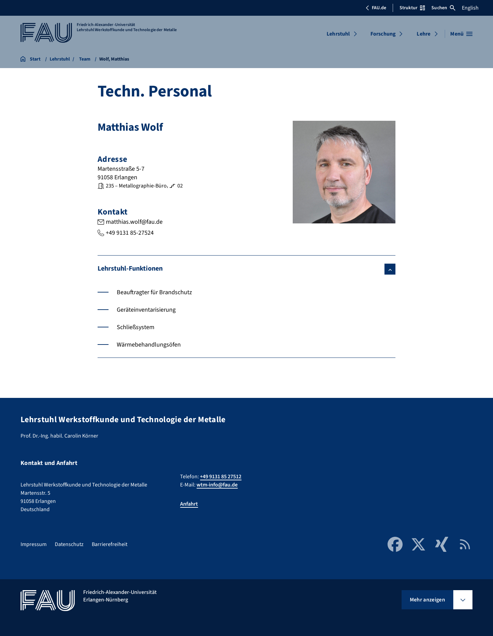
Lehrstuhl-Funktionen (130, 268)
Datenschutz (69, 544)
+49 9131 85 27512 (220, 476)
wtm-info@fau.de (217, 485)
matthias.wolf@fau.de (134, 222)
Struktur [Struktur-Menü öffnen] (412, 7)
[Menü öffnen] (461, 33)
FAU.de (376, 7)
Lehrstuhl (338, 34)
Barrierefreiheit (109, 544)
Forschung (383, 34)
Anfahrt (189, 504)
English (470, 8)
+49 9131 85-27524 (130, 232)
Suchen (443, 7)
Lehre (423, 34)
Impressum (34, 544)
